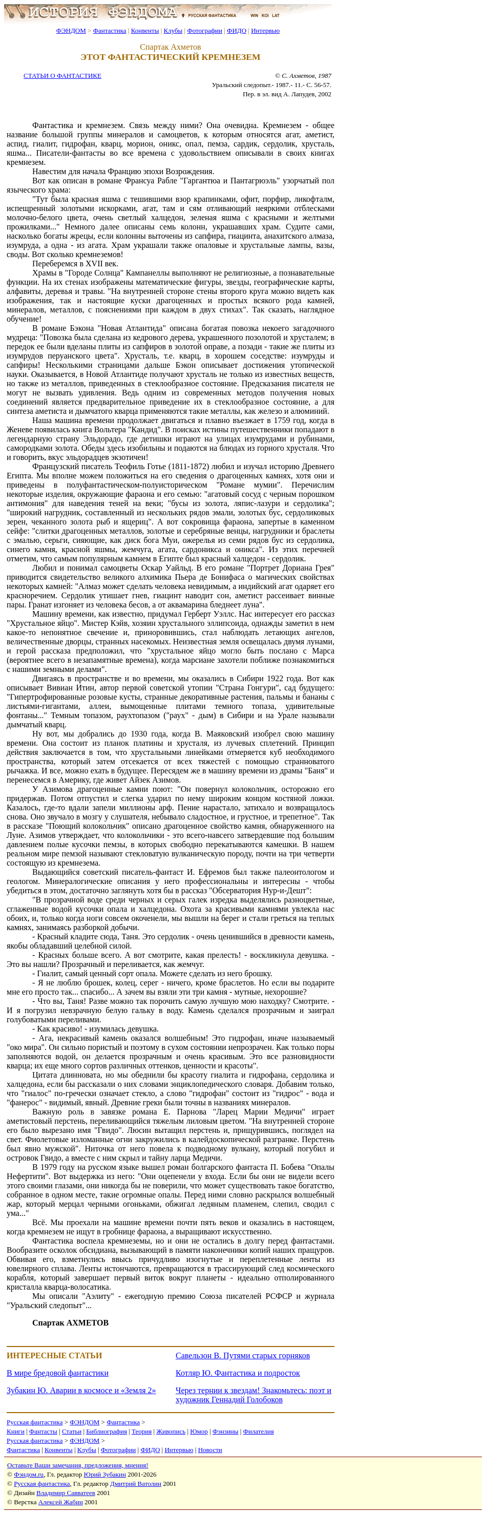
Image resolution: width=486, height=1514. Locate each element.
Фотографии (204, 30)
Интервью (265, 30)
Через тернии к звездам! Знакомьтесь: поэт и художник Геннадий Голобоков (253, 1395)
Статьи (71, 1431)
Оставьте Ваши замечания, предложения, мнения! (77, 1465)
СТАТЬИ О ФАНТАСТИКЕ (62, 75)
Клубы (172, 30)
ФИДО (236, 30)
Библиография (106, 1431)
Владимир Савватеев (65, 1493)
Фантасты (43, 1431)
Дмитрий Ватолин (135, 1483)
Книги (16, 1431)
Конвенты (145, 30)
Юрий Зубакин (105, 1474)
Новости (210, 1450)
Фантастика (109, 30)
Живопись (170, 1431)
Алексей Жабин (60, 1502)
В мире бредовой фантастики (58, 1373)
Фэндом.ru (29, 1474)
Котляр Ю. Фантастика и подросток (238, 1373)
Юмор (199, 1431)
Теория (142, 1431)
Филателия (258, 1431)
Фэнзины (226, 1431)
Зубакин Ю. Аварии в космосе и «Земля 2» (81, 1390)
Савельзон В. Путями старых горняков (243, 1355)
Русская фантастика (34, 1422)
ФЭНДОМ (71, 30)
